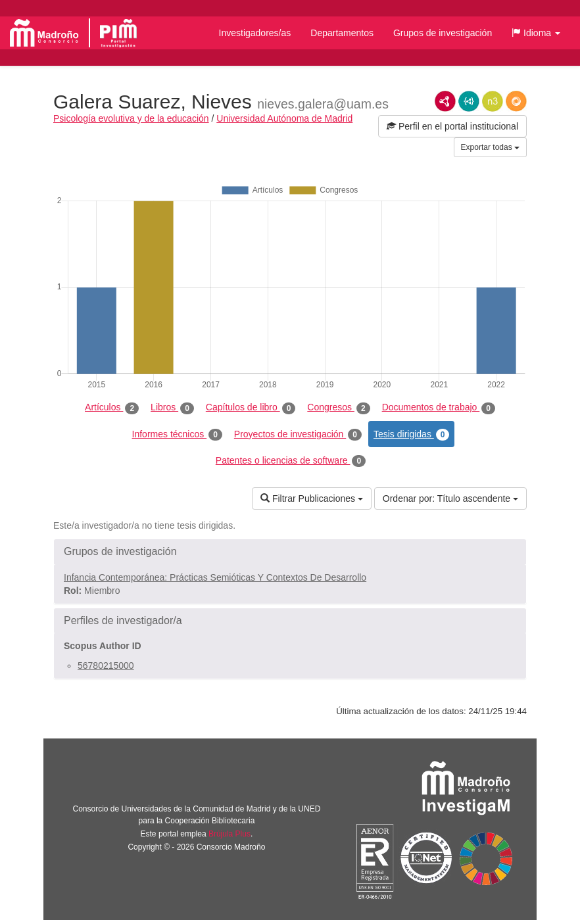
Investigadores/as (255, 33)
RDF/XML (445, 101)
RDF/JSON (516, 101)
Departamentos (342, 33)
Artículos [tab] (112, 408)
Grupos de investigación (442, 33)
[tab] (290, 551)
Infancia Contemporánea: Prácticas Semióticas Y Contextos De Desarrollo (215, 577)
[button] (536, 32)
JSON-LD (468, 101)
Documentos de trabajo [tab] (438, 408)
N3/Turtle (492, 101)
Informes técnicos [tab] (177, 435)
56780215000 (106, 665)
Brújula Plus (229, 833)
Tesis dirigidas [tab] (412, 435)
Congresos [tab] (338, 408)
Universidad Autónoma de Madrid (284, 118)
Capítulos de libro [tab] (251, 408)
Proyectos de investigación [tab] (298, 435)
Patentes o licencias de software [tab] (291, 461)
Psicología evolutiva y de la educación (131, 118)
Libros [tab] (172, 408)
